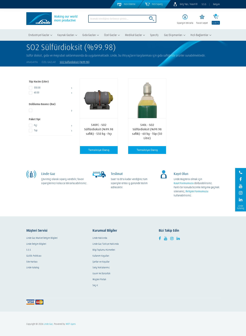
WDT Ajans (71, 323)
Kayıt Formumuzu (184, 183)
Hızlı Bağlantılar (199, 35)
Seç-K (95, 285)
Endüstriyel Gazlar (39, 35)
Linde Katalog (32, 267)
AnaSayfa (32, 62)
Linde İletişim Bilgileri (36, 243)
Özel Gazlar (110, 35)
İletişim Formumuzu (197, 191)
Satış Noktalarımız (101, 267)
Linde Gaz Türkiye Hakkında (106, 243)
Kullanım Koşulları (101, 255)
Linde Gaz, (48, 323)
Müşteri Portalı (99, 279)
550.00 (50, 87)
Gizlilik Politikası (33, 255)
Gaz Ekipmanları (173, 35)
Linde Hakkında (100, 238)
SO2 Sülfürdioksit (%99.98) (75, 62)
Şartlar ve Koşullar (101, 261)
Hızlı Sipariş (157, 4)
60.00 (50, 92)
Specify (154, 35)
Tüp (50, 130)
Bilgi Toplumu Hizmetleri (104, 249)
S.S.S (204, 4)
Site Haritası (32, 261)
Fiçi (50, 125)
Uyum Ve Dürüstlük (102, 273)
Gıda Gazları (89, 35)
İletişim (216, 4)
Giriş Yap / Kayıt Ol (188, 4)
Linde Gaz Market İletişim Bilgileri (42, 238)
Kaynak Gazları (65, 35)
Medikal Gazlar (133, 35)
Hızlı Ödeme (129, 4)
